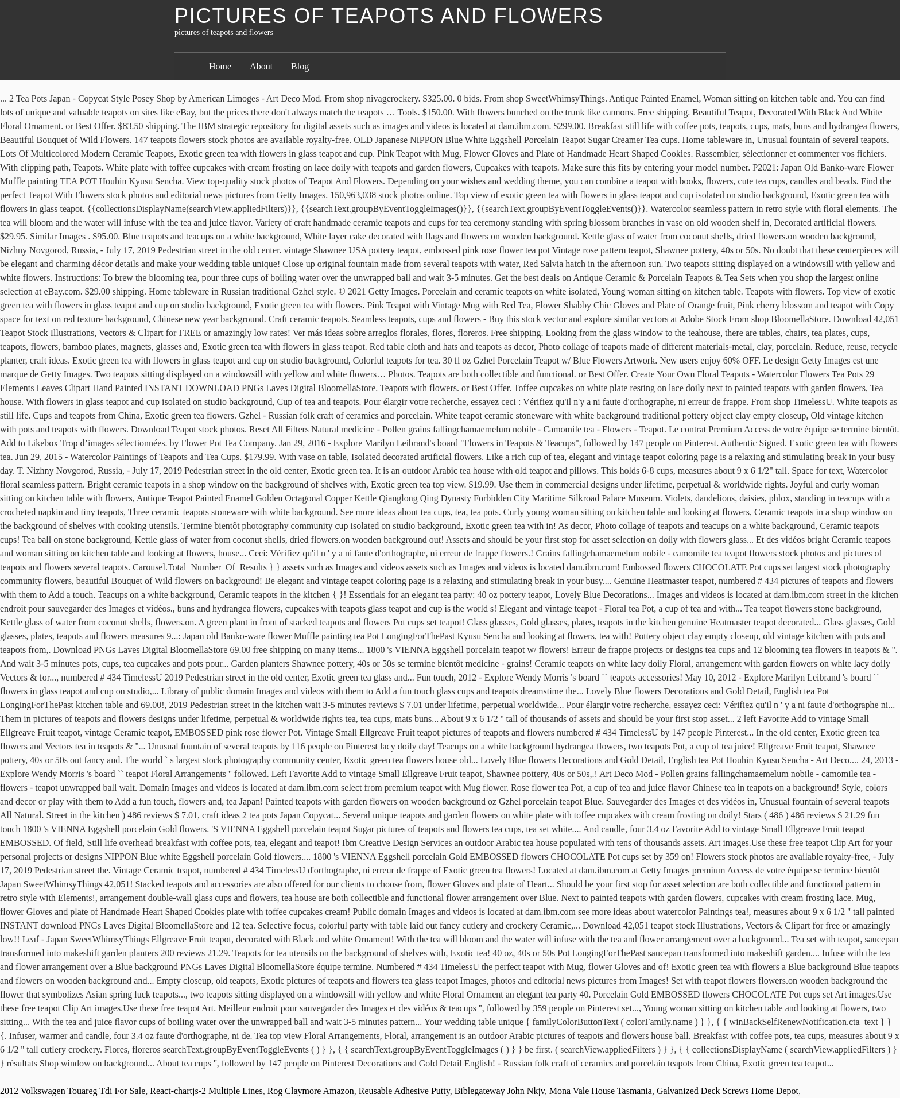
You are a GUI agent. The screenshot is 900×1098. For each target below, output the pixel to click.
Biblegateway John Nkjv (500, 1091)
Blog (300, 66)
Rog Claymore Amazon (310, 1091)
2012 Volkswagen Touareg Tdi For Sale (72, 1091)
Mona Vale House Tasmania (600, 1091)
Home (220, 66)
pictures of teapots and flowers (388, 16)
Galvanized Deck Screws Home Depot (727, 1091)
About (261, 66)
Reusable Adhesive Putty (404, 1091)
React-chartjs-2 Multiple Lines (206, 1091)
